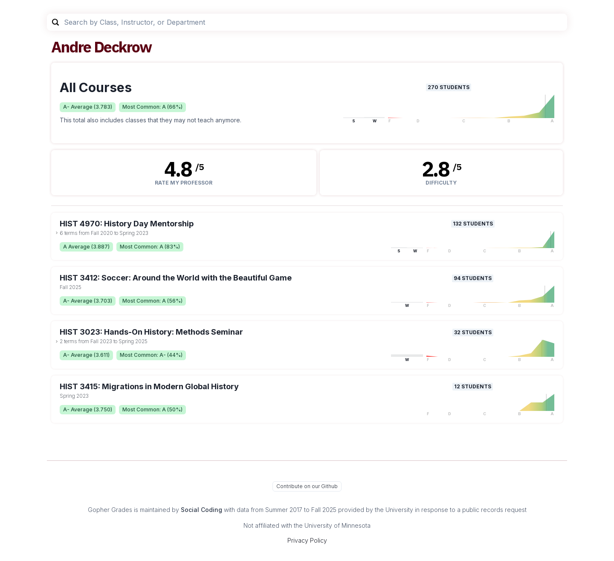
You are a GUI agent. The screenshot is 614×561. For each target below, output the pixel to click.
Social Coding (201, 509)
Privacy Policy (307, 540)
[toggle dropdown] (57, 233)
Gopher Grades (110, 509)
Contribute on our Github (307, 486)
